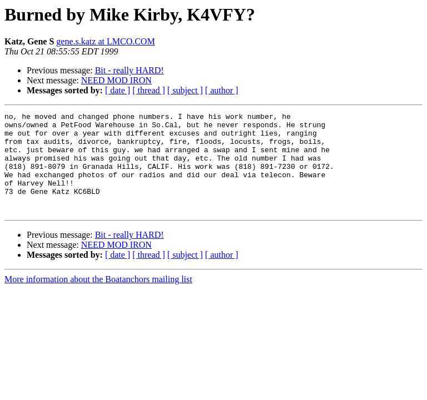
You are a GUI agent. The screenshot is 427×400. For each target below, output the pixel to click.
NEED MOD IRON (116, 80)
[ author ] (222, 90)
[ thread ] (148, 90)
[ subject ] (185, 90)
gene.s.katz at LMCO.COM (105, 41)
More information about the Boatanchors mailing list (98, 299)
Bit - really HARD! (129, 70)
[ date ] (117, 90)
